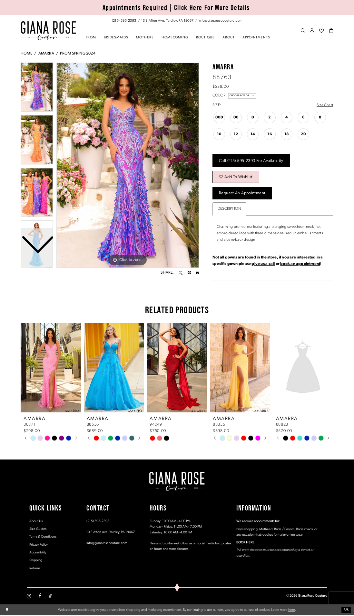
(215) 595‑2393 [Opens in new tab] (97, 522)
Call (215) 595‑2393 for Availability (251, 161)
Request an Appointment (242, 194)
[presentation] (51, 368)
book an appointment (300, 265)
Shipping (35, 561)
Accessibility (37, 553)
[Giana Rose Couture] (48, 30)
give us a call (263, 265)
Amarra (46, 54)
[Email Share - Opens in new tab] (197, 272)
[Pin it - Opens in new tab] (189, 273)
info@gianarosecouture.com (106, 544)
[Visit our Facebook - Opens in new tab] (40, 596)
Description (229, 209)
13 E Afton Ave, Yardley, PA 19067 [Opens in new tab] (110, 533)
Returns (34, 569)
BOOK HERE (245, 543)
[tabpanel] (128, 165)
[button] (312, 31)
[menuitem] (177, 20)
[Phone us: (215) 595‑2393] (124, 20)
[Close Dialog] (7, 610)
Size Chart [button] (325, 105)
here (291, 610)
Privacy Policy (38, 545)
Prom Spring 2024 (77, 54)
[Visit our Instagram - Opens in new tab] (29, 596)
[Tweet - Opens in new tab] (180, 273)
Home (26, 54)
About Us (36, 522)
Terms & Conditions (42, 537)
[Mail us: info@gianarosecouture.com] (220, 20)
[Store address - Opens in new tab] (167, 20)
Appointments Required (135, 7)
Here (196, 7)
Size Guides (37, 529)
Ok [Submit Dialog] (346, 610)
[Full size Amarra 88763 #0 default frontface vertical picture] (128, 165)
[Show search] (303, 31)
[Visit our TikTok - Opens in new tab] (50, 596)
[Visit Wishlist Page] (321, 31)
